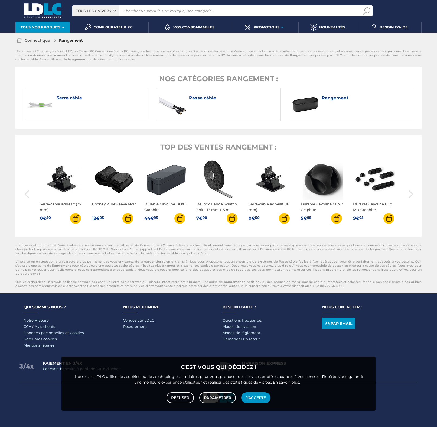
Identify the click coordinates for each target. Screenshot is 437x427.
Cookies (77, 333)
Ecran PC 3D (93, 249)
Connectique (37, 40)
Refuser (180, 397)
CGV (27, 326)
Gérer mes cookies (40, 339)
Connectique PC (152, 245)
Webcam (241, 51)
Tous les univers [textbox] (93, 11)
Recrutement (135, 326)
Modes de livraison (239, 326)
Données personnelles (44, 333)
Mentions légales (39, 345)
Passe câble (49, 59)
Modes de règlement (241, 333)
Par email (338, 323)
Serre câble (29, 59)
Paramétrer (217, 397)
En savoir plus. (286, 382)
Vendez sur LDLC (138, 320)
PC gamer (42, 51)
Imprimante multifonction (166, 51)
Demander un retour (241, 339)
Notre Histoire (36, 320)
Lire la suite (126, 59)
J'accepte (256, 397)
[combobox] (95, 10)
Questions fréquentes (242, 320)
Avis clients (45, 326)
